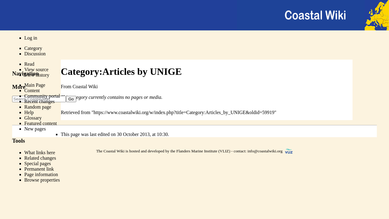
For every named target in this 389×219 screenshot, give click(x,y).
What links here (39, 152)
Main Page (34, 85)
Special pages (37, 163)
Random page (37, 106)
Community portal (42, 96)
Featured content (40, 123)
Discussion (35, 53)
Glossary (33, 117)
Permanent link (39, 169)
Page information (41, 174)
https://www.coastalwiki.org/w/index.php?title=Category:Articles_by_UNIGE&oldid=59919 (184, 112)
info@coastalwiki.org (264, 151)
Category (33, 48)
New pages (35, 128)
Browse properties (42, 179)
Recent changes (39, 101)
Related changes (40, 158)
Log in (30, 37)
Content (32, 90)
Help (29, 112)
